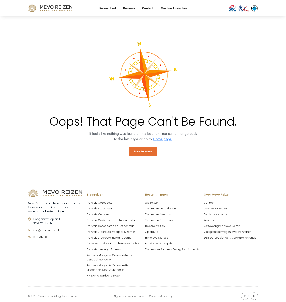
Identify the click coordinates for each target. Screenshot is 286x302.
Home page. (162, 139)
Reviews (129, 8)
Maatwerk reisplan (174, 8)
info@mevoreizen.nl (46, 230)
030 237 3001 (41, 237)
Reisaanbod (107, 8)
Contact (147, 8)
